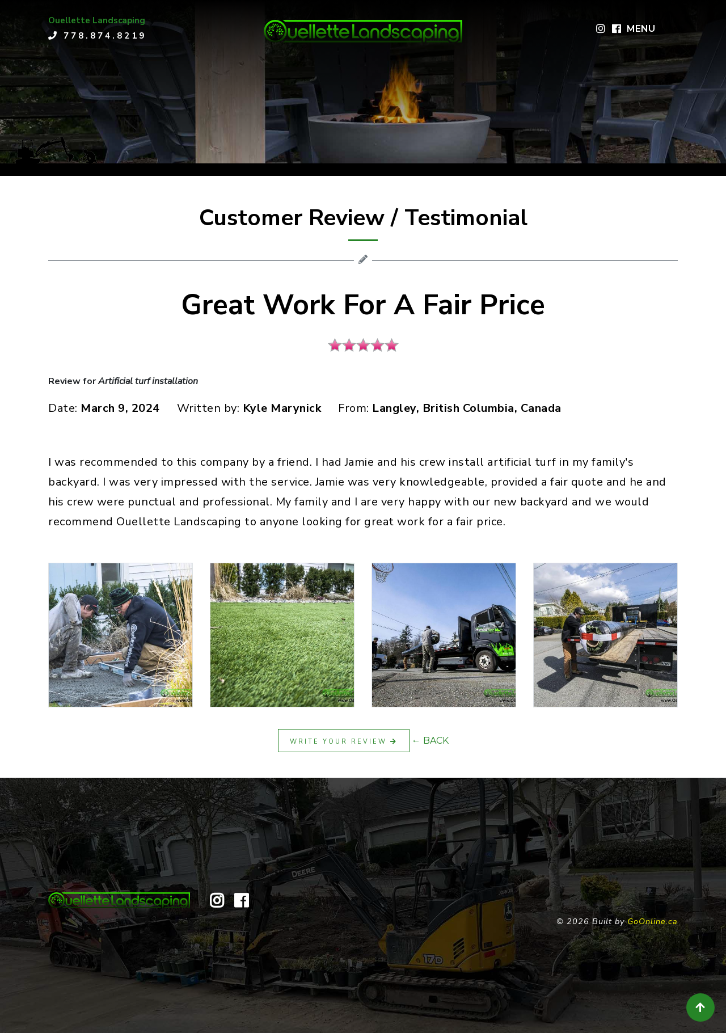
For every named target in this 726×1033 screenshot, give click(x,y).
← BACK (430, 740)
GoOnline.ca (652, 921)
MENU (641, 28)
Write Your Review (344, 741)
